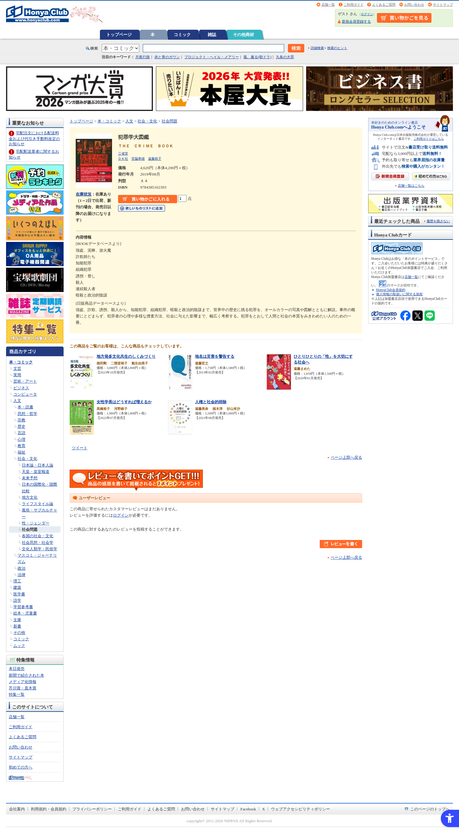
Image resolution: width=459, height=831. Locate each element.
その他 (19, 632)
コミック (182, 34)
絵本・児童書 (25, 613)
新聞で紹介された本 (26, 675)
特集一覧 (17, 694)
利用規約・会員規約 (48, 809)
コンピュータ (25, 394)
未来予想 (30, 478)
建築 (17, 587)
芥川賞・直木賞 (22, 688)
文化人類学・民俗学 (39, 549)
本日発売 (17, 668)
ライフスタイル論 (37, 503)
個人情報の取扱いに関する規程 (399, 294)
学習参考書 (23, 607)
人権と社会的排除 (210, 402)
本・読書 (25, 407)
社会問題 (30, 529)
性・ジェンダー (35, 523)
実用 (17, 375)
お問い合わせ (414, 4)
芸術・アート (25, 381)
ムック (19, 645)
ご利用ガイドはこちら (429, 138)
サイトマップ (443, 4)
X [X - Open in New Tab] (263, 809)
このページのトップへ (430, 809)
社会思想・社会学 (37, 542)
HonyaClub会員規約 (390, 290)
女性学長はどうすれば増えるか (124, 402)
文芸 (17, 368)
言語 (21, 433)
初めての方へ (20, 767)
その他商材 (243, 34)
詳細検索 (317, 48)
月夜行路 (142, 57)
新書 (17, 626)
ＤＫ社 (123, 158)
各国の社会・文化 (37, 536)
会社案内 (17, 809)
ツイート (80, 448)
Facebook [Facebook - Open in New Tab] (248, 809)
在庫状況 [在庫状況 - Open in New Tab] (83, 194)
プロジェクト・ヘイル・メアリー (211, 57)
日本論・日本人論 (37, 465)
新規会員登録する (356, 21)
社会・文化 (27, 458)
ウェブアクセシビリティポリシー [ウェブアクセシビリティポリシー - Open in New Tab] (300, 809)
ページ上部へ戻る (346, 457)
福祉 (21, 452)
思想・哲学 (27, 413)
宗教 (21, 420)
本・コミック (21, 362)
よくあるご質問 (383, 4)
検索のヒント (337, 48)
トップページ (119, 34)
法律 (21, 574)
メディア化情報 (22, 681)
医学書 (19, 594)
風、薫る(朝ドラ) (257, 57)
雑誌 (212, 34)
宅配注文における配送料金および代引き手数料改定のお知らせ (34, 138)
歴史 (21, 426)
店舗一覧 (328, 4)
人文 (17, 400)
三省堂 (123, 153)
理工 (17, 581)
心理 (21, 439)
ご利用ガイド (354, 4)
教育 (21, 446)
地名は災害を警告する (214, 356)
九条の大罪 (285, 57)
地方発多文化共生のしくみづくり (126, 356)
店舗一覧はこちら (411, 185)
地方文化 (30, 497)
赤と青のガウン (167, 57)
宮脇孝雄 (138, 158)
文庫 (17, 620)
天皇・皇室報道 (35, 471)
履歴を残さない (438, 221)
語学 (17, 600)
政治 (21, 568)
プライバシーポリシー (92, 809)
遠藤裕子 (154, 158)
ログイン (367, 14)
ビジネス (21, 388)
